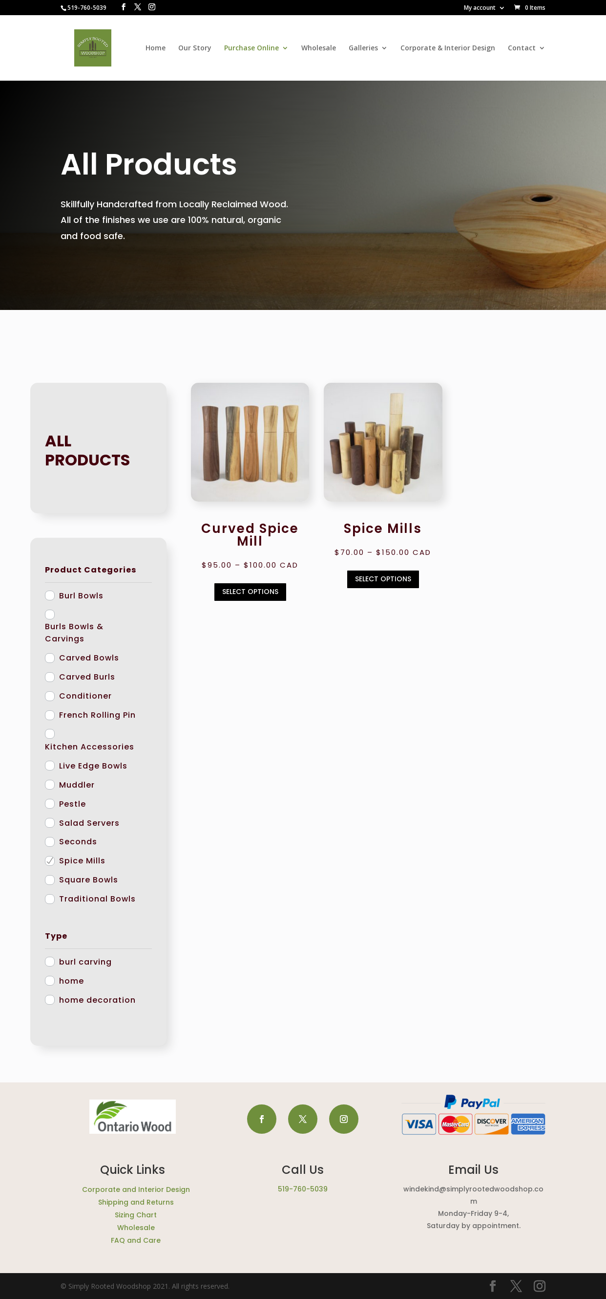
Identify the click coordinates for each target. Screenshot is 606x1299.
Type (56, 936)
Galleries (363, 48)
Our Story (194, 48)
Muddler (77, 785)
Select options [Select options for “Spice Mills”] (383, 579)
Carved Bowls (89, 657)
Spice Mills (82, 860)
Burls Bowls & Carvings (74, 632)
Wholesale (318, 48)
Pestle (72, 804)
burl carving (85, 962)
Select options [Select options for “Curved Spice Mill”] (250, 591)
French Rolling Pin (97, 715)
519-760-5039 (303, 1189)
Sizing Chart (136, 1215)
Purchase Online (251, 48)
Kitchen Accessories (89, 746)
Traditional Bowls (97, 898)
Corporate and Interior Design (136, 1189)
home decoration (97, 1000)
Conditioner (85, 696)
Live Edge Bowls (93, 765)
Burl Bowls (81, 595)
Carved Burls (87, 677)
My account (480, 8)
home (71, 981)
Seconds (78, 841)
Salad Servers (89, 823)
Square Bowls (88, 879)
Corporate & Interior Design (447, 48)
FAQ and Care (136, 1240)
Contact (522, 48)
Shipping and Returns (136, 1202)
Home (156, 48)
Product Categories (90, 569)
